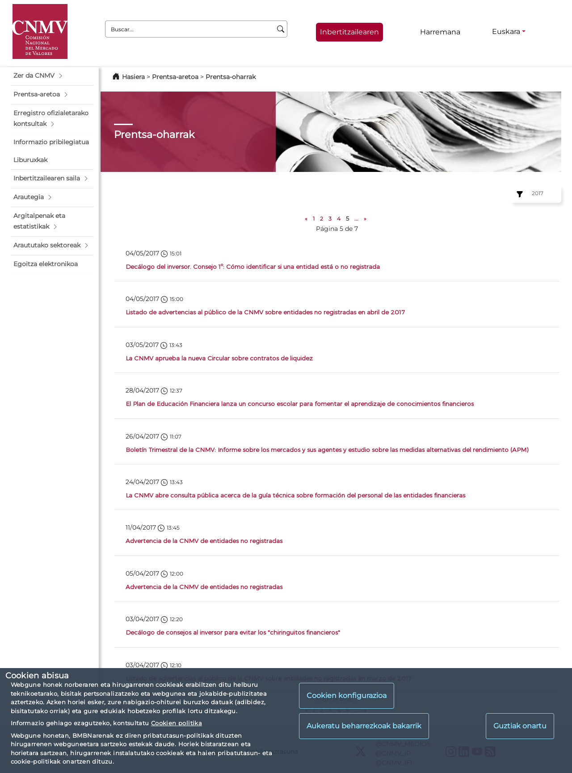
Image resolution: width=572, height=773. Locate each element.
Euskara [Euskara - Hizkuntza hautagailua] (506, 31)
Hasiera (133, 77)
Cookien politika (176, 723)
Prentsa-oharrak (231, 77)
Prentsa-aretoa (176, 77)
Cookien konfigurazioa (347, 695)
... (356, 218)
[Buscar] (280, 29)
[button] (52, 76)
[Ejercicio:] (518, 194)
